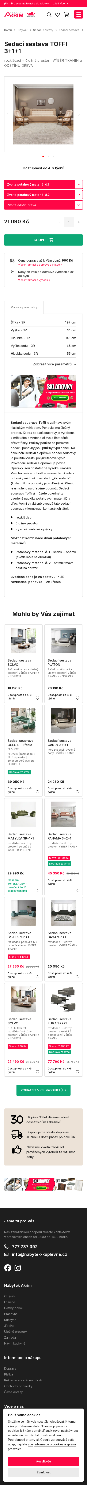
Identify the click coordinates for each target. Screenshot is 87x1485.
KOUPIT (43, 240)
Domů (8, 30)
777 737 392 (25, 1246)
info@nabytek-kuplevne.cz (39, 1254)
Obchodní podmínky (18, 1386)
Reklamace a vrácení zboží (23, 1380)
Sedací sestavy (43, 30)
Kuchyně (10, 1320)
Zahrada (10, 1337)
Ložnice (9, 1302)
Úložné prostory (15, 1331)
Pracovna (11, 1314)
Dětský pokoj (13, 1308)
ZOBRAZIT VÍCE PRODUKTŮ (43, 1090)
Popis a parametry (24, 307)
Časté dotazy (13, 1392)
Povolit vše (43, 1461)
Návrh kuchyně (14, 1343)
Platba (8, 1374)
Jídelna (9, 1325)
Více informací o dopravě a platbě (40, 264)
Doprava (10, 1368)
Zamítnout (43, 1472)
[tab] (43, 156)
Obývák (22, 30)
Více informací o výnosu (34, 280)
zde (30, 1444)
